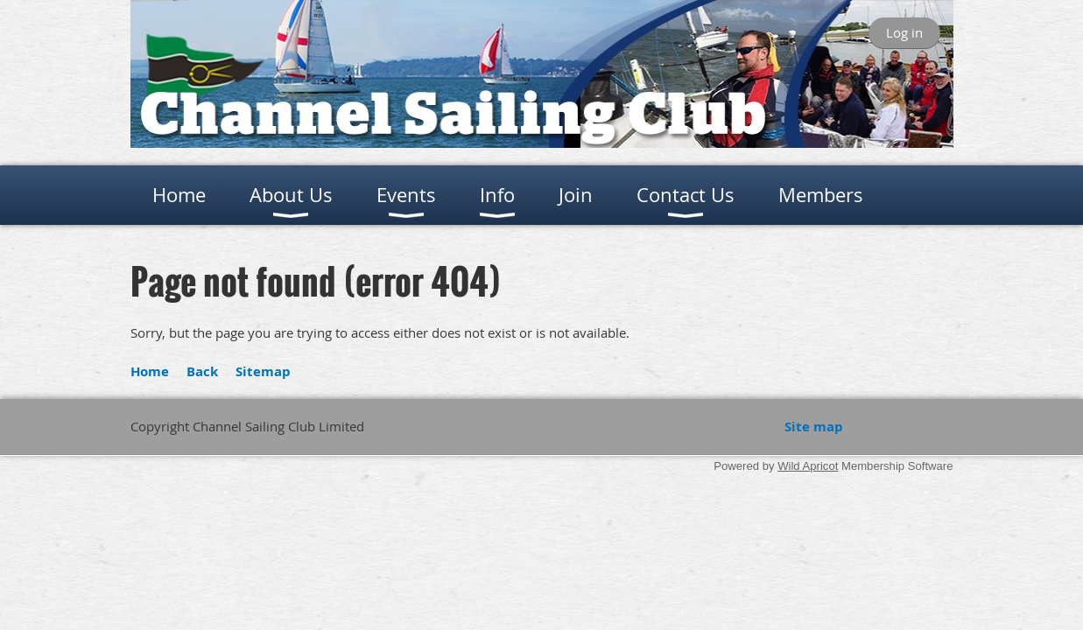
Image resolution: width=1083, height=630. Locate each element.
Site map (813, 426)
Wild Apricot (807, 465)
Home (149, 371)
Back (202, 371)
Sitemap (263, 371)
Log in (904, 32)
